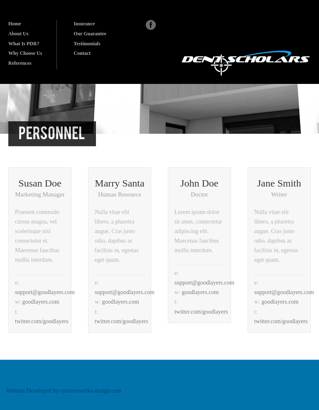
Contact (82, 53)
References (20, 63)
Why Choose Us (25, 53)
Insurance (84, 24)
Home (14, 24)
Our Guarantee (90, 34)
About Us (18, 34)
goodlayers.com (40, 302)
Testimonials (87, 44)
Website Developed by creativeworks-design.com (63, 391)
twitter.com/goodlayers (42, 321)
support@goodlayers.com (45, 292)
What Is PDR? (23, 44)
